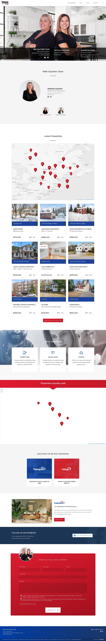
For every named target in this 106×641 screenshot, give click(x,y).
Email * (68, 566)
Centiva (101, 639)
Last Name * (46, 566)
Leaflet (77, 199)
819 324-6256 (50, 94)
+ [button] (13, 145)
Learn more (59, 519)
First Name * (22, 566)
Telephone (22, 574)
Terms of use (32, 604)
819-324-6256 (57, 54)
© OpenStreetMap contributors (88, 199)
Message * (22, 581)
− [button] (13, 147)
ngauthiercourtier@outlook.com (61, 52)
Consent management (76, 639)
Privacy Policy (24, 604)
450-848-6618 (84, 56)
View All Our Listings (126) (53, 320)
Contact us (53, 610)
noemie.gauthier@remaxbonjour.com (90, 54)
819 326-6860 (45, 55)
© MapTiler (81, 199)
